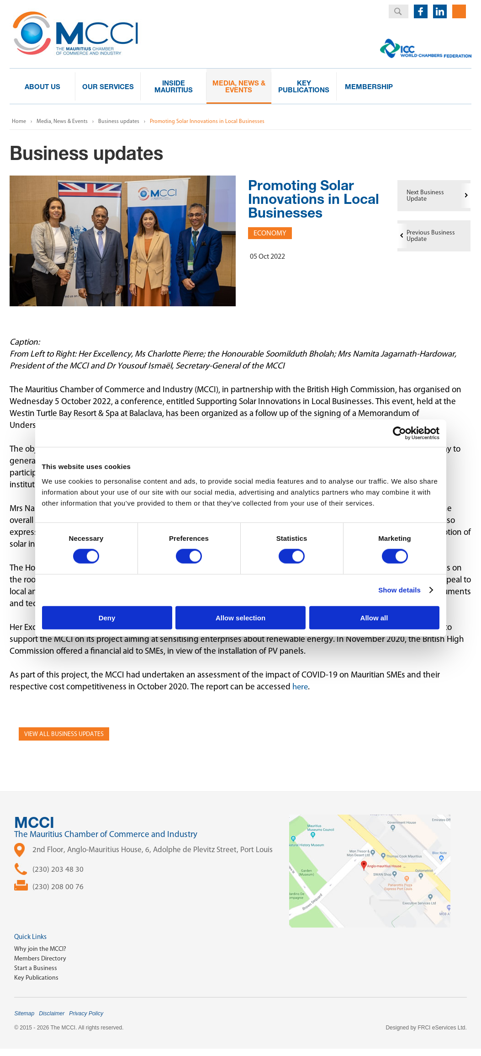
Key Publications (36, 977)
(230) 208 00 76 (58, 886)
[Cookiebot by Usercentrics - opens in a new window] (399, 433)
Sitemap (24, 1013)
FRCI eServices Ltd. (442, 1027)
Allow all (374, 617)
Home (19, 121)
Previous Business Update (431, 236)
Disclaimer (51, 1013)
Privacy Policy (86, 1013)
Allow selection (240, 617)
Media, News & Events (62, 121)
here (300, 686)
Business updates (118, 121)
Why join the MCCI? (40, 949)
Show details (399, 590)
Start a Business (35, 968)
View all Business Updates (64, 734)
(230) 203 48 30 (58, 869)
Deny (107, 617)
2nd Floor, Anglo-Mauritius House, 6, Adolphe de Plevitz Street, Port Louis (152, 849)
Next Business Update (425, 195)
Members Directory (40, 958)
